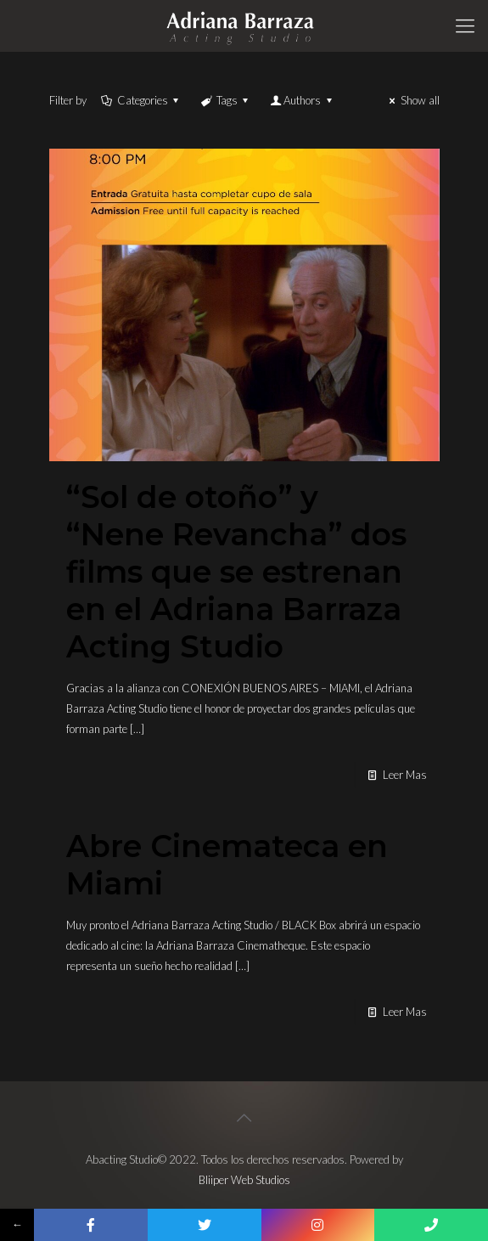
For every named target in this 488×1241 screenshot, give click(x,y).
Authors (302, 100)
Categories (141, 100)
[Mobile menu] (465, 25)
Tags (226, 100)
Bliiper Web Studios (244, 1180)
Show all (411, 100)
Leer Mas (405, 774)
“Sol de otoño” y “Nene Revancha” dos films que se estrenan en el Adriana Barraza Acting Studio (236, 571)
